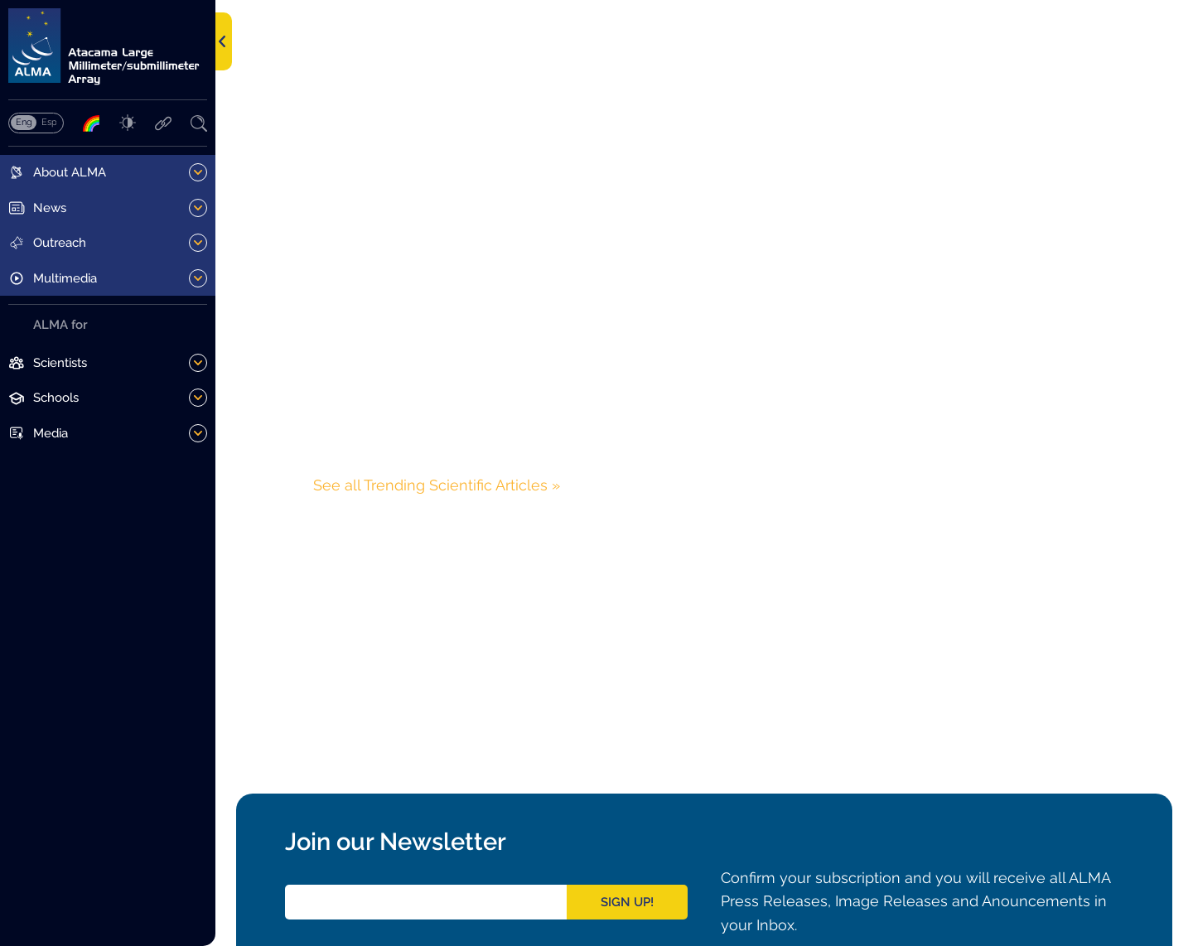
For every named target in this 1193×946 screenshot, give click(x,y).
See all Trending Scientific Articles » (436, 485)
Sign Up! (627, 902)
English (23, 122)
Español (48, 122)
